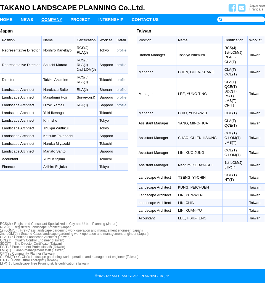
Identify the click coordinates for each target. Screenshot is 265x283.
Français (256, 9)
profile (121, 50)
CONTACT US (145, 19)
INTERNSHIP (110, 19)
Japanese (257, 5)
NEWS (27, 19)
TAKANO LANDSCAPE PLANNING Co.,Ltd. (72, 8)
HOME (6, 19)
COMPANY (51, 19)
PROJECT (80, 19)
